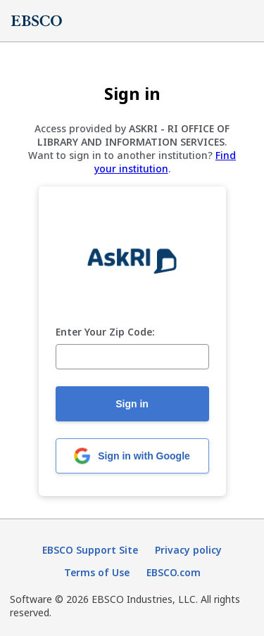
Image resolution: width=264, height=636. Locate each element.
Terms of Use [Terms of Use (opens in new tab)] (97, 572)
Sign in (132, 403)
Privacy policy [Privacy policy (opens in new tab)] (188, 549)
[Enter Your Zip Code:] (132, 356)
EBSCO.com (173, 572)
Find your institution (165, 161)
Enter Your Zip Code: (105, 332)
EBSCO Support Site (90, 549)
